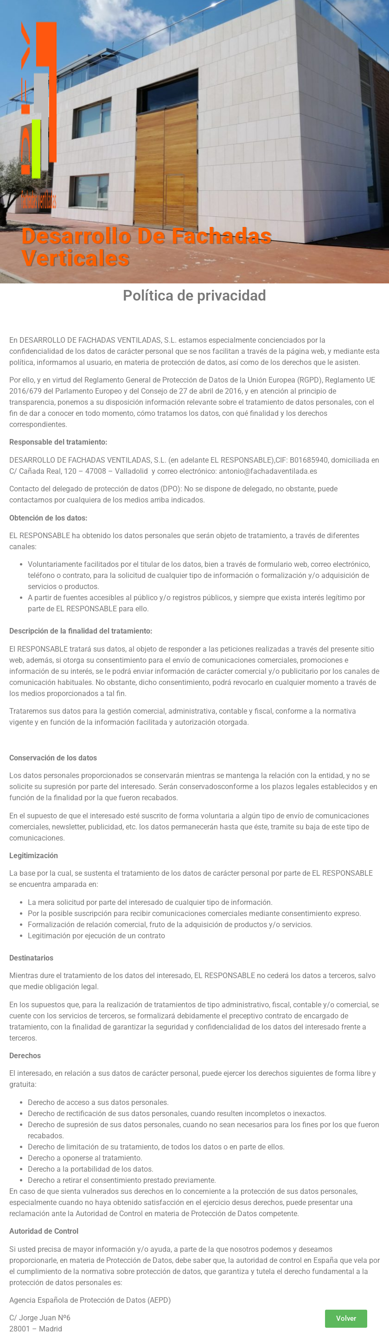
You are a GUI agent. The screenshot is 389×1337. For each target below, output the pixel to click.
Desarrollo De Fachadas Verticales (147, 247)
